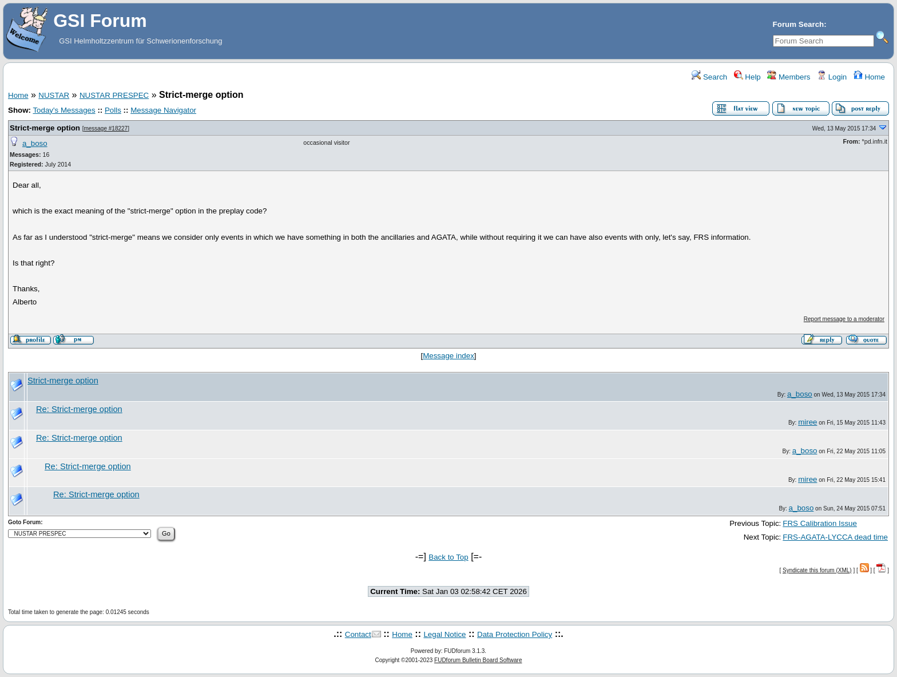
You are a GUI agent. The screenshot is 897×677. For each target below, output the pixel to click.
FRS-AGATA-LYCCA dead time (835, 537)
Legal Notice (444, 634)
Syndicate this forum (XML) (817, 570)
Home (869, 77)
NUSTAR (53, 95)
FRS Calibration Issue (820, 523)
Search (709, 77)
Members (788, 77)
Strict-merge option (45, 128)
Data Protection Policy (514, 634)
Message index (448, 355)
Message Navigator (163, 110)
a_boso (34, 143)
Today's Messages (64, 110)
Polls (113, 110)
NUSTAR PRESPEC (114, 95)
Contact (358, 634)
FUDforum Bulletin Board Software (478, 660)
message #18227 (106, 128)
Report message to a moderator (844, 319)
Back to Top (448, 557)
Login (832, 77)
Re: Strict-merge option (79, 409)
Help (747, 77)
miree (807, 422)
